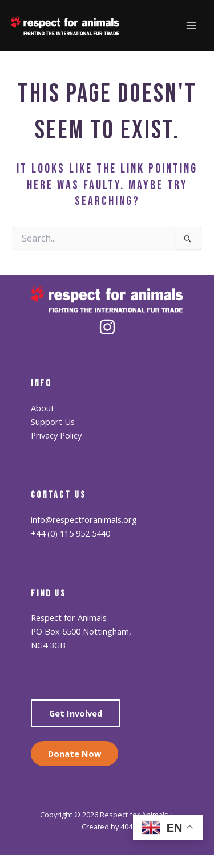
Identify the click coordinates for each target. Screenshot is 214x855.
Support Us (53, 421)
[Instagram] (107, 327)
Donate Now (74, 753)
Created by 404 (107, 826)
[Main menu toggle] (191, 26)
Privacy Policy (56, 435)
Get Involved (75, 713)
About (42, 408)
